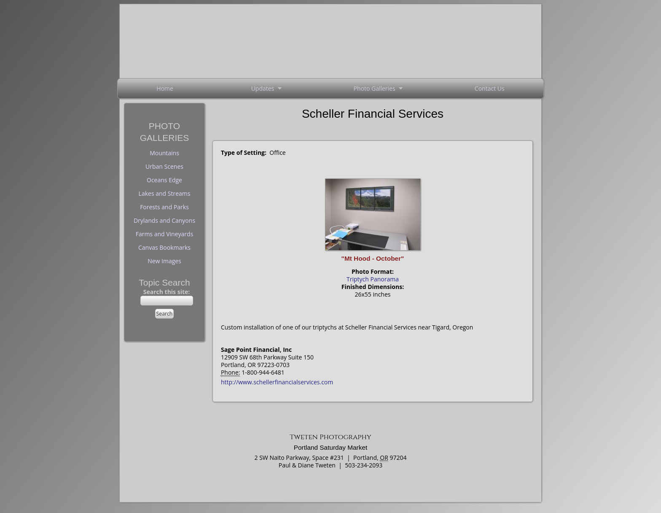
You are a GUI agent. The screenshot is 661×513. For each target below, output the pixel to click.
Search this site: (166, 292)
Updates (263, 88)
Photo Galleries (375, 88)
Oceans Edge (164, 180)
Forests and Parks (164, 207)
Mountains (164, 153)
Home (164, 88)
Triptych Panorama (373, 279)
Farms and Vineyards (164, 234)
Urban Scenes (164, 166)
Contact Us (490, 88)
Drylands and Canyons (164, 220)
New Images (164, 261)
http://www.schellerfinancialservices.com (277, 382)
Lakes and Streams (165, 193)
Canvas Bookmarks (164, 247)
